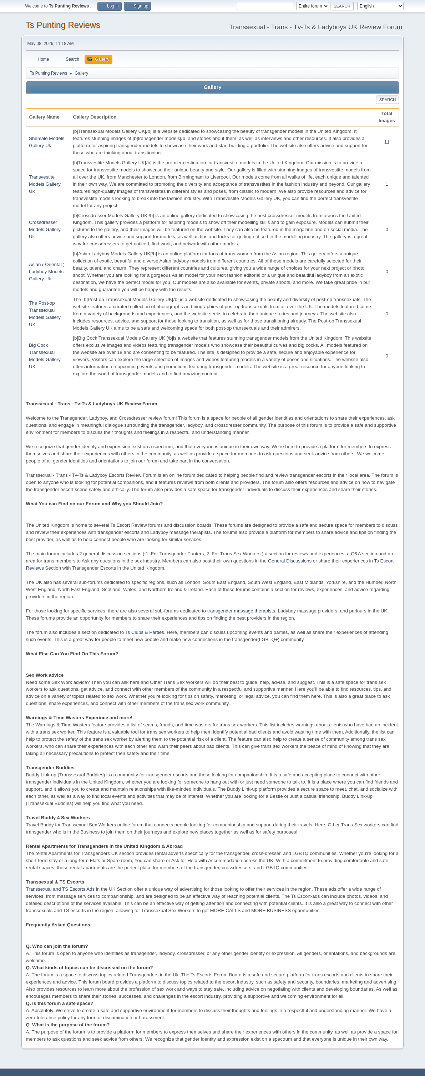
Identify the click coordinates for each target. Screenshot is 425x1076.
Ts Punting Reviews (63, 25)
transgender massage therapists (241, 611)
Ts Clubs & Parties (144, 632)
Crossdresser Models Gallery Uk (45, 229)
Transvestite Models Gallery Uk (45, 184)
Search (387, 99)
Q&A (355, 553)
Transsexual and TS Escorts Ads (60, 889)
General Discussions (290, 561)
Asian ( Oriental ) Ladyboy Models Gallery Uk (47, 271)
